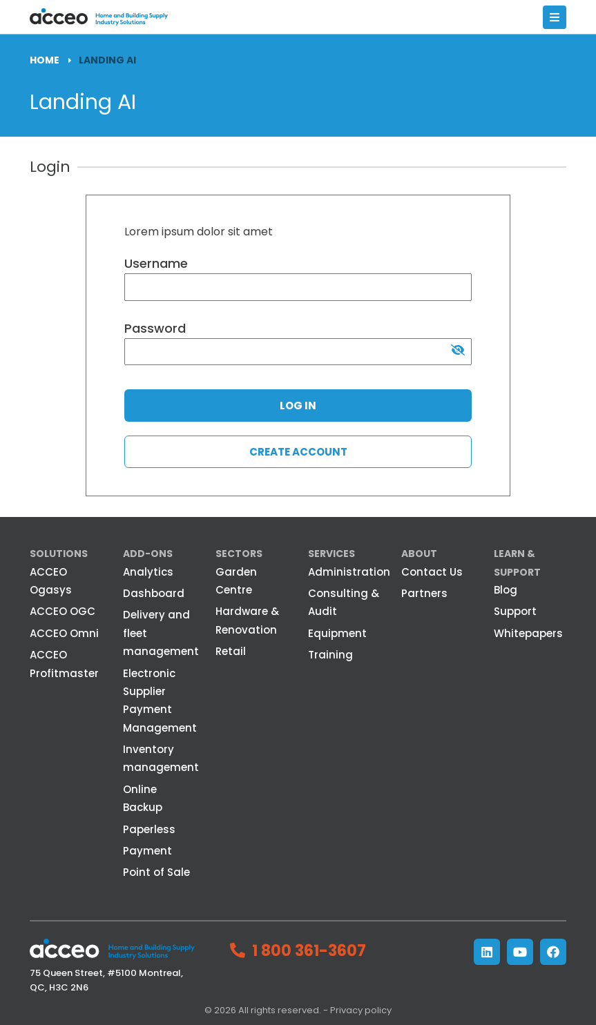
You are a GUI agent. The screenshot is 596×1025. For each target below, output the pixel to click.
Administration (349, 572)
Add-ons (148, 553)
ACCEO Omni (64, 633)
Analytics (148, 572)
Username (156, 263)
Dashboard (153, 593)
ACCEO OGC (62, 611)
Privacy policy (361, 1010)
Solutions (59, 553)
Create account (298, 452)
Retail (230, 651)
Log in (298, 405)
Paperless (149, 829)
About (419, 553)
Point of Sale (156, 872)
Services (331, 553)
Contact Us (432, 572)
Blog (505, 590)
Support (515, 611)
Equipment (337, 633)
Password (155, 328)
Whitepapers (528, 633)
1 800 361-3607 (309, 950)
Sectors (238, 553)
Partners (424, 593)
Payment (147, 850)
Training (330, 654)
